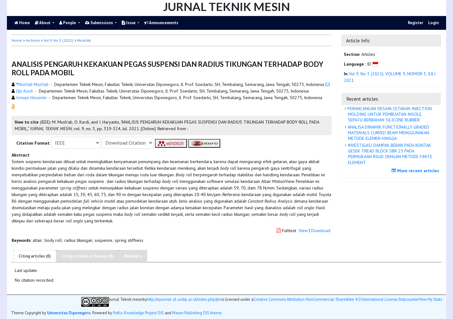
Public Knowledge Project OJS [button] (138, 312)
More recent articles (416, 170)
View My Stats (430, 299)
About (43, 22)
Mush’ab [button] (84, 40)
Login (433, 22)
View (303, 230)
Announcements (161, 22)
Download (320, 230)
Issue (129, 22)
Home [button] (17, 40)
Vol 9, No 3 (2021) (58, 40)
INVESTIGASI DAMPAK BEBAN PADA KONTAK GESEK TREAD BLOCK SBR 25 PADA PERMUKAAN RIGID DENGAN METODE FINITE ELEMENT (389, 153)
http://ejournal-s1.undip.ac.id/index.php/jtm (184, 299)
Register (415, 22)
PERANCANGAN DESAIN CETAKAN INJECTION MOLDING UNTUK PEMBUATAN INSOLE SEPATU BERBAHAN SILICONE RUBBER (389, 114)
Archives (33, 40)
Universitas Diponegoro (69, 312)
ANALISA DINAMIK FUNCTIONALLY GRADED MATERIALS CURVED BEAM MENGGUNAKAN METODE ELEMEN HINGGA (387, 132)
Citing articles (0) (35, 256)
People (68, 22)
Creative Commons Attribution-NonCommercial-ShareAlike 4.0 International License (325, 299)
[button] (13, 106)
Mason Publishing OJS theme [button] (196, 312)
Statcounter (408, 299)
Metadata (133, 256)
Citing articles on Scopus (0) (87, 256)
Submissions (99, 22)
